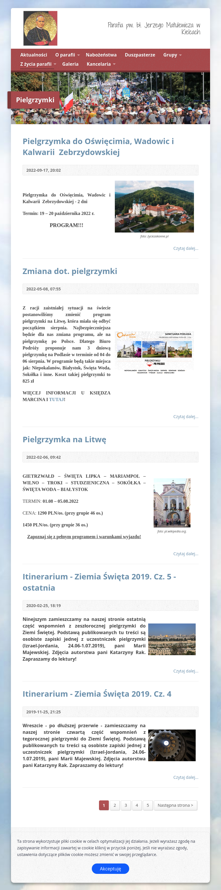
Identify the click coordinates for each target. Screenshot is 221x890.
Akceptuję (110, 869)
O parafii (65, 55)
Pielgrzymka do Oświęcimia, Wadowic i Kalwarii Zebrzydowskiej (98, 146)
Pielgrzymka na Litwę (64, 439)
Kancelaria (99, 64)
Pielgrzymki (54, 119)
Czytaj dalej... (186, 248)
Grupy (170, 55)
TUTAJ (56, 399)
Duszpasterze (140, 55)
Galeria (70, 64)
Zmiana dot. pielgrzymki (69, 271)
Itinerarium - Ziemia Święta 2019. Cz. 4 (96, 693)
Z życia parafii (36, 64)
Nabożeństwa (101, 55)
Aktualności (33, 55)
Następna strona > (175, 805)
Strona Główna (27, 119)
